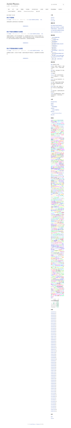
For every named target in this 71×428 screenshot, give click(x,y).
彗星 (62, 294)
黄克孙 (54, 148)
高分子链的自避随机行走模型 (15, 31)
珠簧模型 (52, 221)
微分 (62, 150)
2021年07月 (53, 326)
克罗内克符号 (60, 231)
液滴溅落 (61, 239)
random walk (59, 205)
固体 (62, 198)
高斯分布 (59, 149)
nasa (61, 275)
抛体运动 (58, 165)
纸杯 (52, 64)
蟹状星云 (56, 180)
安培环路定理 (55, 189)
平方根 (53, 212)
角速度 (56, 215)
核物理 (62, 295)
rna (51, 283)
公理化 (54, 233)
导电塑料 (55, 177)
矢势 (57, 237)
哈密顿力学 (54, 156)
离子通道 (58, 264)
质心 (56, 192)
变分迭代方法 (54, 268)
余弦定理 (58, 278)
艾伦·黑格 (57, 178)
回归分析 (53, 277)
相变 (60, 133)
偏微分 (53, 153)
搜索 (63, 4)
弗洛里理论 (57, 147)
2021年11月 (53, 321)
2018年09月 (53, 375)
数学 (62, 133)
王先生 (52, 93)
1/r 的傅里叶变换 (55, 39)
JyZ (51, 82)
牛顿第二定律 (55, 125)
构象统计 (55, 196)
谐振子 (55, 287)
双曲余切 (55, 184)
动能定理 (57, 293)
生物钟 (62, 274)
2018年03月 (53, 385)
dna (58, 203)
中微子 (59, 277)
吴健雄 (58, 268)
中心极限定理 (58, 276)
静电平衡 (57, 159)
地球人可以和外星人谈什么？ (56, 32)
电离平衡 (55, 160)
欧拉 (52, 183)
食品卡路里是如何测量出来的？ (58, 53)
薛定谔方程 (57, 186)
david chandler (58, 220)
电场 (52, 123)
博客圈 (22, 9)
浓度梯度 (56, 193)
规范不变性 (53, 238)
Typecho (52, 418)
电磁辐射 (61, 221)
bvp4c (54, 123)
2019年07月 (53, 359)
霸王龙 (58, 170)
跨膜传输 (55, 143)
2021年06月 (53, 328)
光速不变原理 (60, 180)
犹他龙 (61, 169)
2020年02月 (53, 347)
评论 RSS (52, 19)
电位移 (58, 187)
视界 (59, 281)
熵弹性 (60, 197)
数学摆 (53, 204)
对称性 (62, 122)
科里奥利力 (55, 228)
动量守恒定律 (58, 131)
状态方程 (57, 258)
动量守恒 (59, 229)
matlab (53, 122)
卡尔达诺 (60, 242)
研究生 (58, 254)
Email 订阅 (53, 20)
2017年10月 (53, 393)
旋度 (62, 138)
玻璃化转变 (59, 202)
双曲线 (62, 212)
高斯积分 (57, 140)
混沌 (54, 150)
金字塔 (54, 258)
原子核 (52, 296)
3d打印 (53, 286)
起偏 (62, 183)
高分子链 (59, 184)
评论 (41, 19)
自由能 (62, 134)
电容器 (61, 139)
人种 (56, 265)
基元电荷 (60, 245)
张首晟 (52, 275)
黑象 (54, 167)
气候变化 (54, 278)
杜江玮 (52, 86)
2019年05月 (53, 362)
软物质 (62, 202)
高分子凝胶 (59, 143)
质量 (56, 152)
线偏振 (59, 183)
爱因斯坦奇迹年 (54, 224)
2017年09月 (53, 394)
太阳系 (53, 295)
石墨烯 (58, 295)
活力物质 (52, 203)
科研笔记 (60, 9)
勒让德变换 (55, 260)
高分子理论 (53, 171)
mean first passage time (55, 175)
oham (63, 162)
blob (51, 248)
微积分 (58, 290)
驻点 (56, 239)
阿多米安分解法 (60, 120)
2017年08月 (53, 396)
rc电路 (53, 272)
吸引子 (55, 273)
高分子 (59, 142)
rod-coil (52, 196)
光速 (61, 281)
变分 (56, 153)
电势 (61, 132)
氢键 (53, 240)
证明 (52, 144)
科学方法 (56, 151)
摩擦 (63, 222)
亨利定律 (62, 219)
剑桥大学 (53, 239)
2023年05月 (53, 313)
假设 (58, 218)
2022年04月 (53, 316)
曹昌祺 (61, 293)
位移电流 (57, 188)
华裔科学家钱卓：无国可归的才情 (57, 28)
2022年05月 (53, 315)
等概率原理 (62, 251)
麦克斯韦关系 (60, 260)
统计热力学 (60, 255)
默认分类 (38, 11)
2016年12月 (53, 409)
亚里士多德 (59, 222)
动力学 (53, 152)
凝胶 (52, 166)
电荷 (55, 245)
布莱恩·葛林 (54, 266)
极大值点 (54, 225)
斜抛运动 (61, 140)
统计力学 (56, 203)
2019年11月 (53, 352)
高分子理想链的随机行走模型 (15, 48)
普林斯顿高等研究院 (59, 279)
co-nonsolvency (59, 241)
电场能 (52, 255)
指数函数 (55, 240)
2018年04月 (53, 383)
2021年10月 (53, 323)
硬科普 (47, 9)
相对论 (54, 144)
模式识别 (56, 207)
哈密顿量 (58, 156)
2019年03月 (53, 365)
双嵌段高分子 (55, 174)
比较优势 (59, 144)
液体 (62, 220)
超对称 (60, 254)
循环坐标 (56, 227)
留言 (17, 9)
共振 (56, 274)
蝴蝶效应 (58, 273)
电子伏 (58, 247)
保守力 (54, 166)
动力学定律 (59, 213)
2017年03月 (53, 404)
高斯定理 (61, 128)
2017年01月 (53, 407)
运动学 (62, 215)
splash (59, 239)
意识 (54, 249)
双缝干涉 (58, 152)
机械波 (59, 284)
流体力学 (60, 151)
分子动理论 (59, 294)
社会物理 (54, 264)
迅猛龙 (59, 169)
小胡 (52, 73)
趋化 (59, 194)
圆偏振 (57, 183)
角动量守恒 (57, 138)
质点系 (58, 153)
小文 (52, 90)
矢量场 (61, 156)
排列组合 (61, 148)
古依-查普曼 (58, 270)
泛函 (58, 228)
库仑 (57, 245)
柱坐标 (55, 241)
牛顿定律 (55, 290)
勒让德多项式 (61, 125)
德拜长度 (52, 237)
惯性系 (52, 284)
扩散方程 (59, 216)
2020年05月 (53, 342)
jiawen (52, 79)
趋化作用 (60, 193)
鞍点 (61, 225)
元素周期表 (53, 279)
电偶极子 (58, 132)
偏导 (58, 252)
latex (56, 123)
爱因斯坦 (52, 121)
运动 (54, 216)
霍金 (63, 161)
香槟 (57, 219)
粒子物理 (61, 252)
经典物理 (62, 149)
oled (54, 179)
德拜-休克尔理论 (60, 234)
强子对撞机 (60, 207)
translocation (60, 174)
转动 (57, 281)
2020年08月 (53, 341)
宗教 (61, 269)
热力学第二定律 (57, 251)
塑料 (56, 171)
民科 (52, 292)
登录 (52, 416)
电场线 (60, 246)
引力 (56, 139)
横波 (62, 284)
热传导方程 (55, 218)
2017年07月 (53, 398)
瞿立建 (10, 19)
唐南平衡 (54, 234)
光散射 (62, 240)
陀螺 (52, 278)
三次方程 (56, 242)
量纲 (52, 288)
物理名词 (59, 171)
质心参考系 (54, 285)
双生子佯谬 (55, 248)
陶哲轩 (52, 128)
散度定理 (60, 243)
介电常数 (60, 249)
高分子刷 (59, 123)
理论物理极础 (53, 9)
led (55, 179)
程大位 (52, 252)
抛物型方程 (60, 291)
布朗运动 (58, 292)
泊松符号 (59, 232)
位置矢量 (52, 215)
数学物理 (56, 231)
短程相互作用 (61, 206)
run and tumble (55, 194)
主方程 (52, 251)
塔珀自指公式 (55, 243)
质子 (63, 254)
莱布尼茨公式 (59, 266)
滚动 (56, 291)
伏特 (56, 247)
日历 (52, 297)
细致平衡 (59, 160)
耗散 (54, 192)
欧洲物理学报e (58, 201)
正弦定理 (62, 278)
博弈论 (62, 179)
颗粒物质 (58, 265)
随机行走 (59, 122)
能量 (60, 153)
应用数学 (52, 231)
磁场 (55, 237)
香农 (55, 293)
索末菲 (60, 162)
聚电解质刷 (55, 120)
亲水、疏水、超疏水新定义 (57, 58)
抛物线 (60, 212)
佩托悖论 (57, 288)
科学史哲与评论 (35, 9)
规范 (63, 237)
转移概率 (56, 250)
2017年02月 (53, 406)
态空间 (56, 213)
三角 (56, 150)
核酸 (63, 282)
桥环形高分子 (53, 195)
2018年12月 (53, 370)
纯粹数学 (61, 230)
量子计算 (58, 275)
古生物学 (55, 169)
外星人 (54, 292)
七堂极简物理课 (60, 224)
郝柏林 (59, 261)
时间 (56, 257)
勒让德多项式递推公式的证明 (57, 43)
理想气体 (54, 294)
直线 (57, 212)
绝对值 (59, 211)
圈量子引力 (59, 257)
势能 (62, 131)
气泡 (59, 219)
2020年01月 (53, 349)
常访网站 (27, 9)
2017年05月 (53, 401)
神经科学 (56, 249)
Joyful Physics (13, 4)
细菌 (52, 147)
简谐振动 (61, 196)
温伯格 (56, 122)
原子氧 (58, 221)
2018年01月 (53, 388)
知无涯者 (53, 131)
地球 (58, 196)
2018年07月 (53, 378)
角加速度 (59, 215)
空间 (57, 158)
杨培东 (56, 261)
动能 (54, 227)
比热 (63, 250)
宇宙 (63, 159)
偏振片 (54, 183)
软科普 (42, 9)
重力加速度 (57, 197)
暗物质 (62, 277)
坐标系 (62, 214)
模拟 (54, 201)
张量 (61, 292)
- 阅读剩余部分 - (26, 26)
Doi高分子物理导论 (11, 11)
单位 (53, 223)
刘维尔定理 (56, 157)
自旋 (62, 142)
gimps (52, 260)
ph (51, 240)
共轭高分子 (59, 177)
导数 (54, 128)
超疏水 (57, 133)
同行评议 (58, 210)
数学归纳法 (58, 233)
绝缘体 (58, 246)
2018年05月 (53, 381)
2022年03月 (53, 318)
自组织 (60, 274)
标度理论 (60, 129)
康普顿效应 (60, 287)
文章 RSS (52, 17)
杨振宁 (57, 142)
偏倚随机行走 (55, 129)
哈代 (60, 138)
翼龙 (56, 170)
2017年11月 (53, 391)
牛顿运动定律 (56, 223)
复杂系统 (53, 274)
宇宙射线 (60, 161)
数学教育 (58, 195)
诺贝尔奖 (59, 248)
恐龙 (53, 169)
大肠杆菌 (62, 194)
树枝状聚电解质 (60, 286)
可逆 (53, 214)
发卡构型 (61, 195)
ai (62, 291)
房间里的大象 (60, 167)
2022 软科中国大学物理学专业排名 (57, 30)
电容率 (60, 186)
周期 (56, 204)
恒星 (56, 295)
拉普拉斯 (57, 214)
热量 (53, 188)
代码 (61, 166)
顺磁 (57, 204)
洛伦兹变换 (56, 284)
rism (63, 220)
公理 (59, 179)
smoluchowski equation (59, 176)
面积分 (53, 247)
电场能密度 (56, 255)
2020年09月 (53, 339)
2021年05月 (53, 329)
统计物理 (57, 148)
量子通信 (56, 161)
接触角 (58, 267)
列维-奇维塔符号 (54, 232)
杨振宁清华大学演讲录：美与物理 (57, 27)
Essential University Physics (29, 11)
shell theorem (59, 198)
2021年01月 (53, 334)
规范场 (60, 238)
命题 (57, 179)
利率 (60, 214)
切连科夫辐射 (53, 165)
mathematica (53, 159)
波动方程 (52, 186)
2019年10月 (53, 354)
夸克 (54, 140)
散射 (63, 241)
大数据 (61, 273)
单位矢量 (61, 288)
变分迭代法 (62, 165)
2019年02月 (53, 367)
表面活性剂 (53, 220)
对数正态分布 (58, 256)
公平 (62, 256)
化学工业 (56, 263)
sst (52, 124)
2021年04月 (53, 331)
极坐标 (60, 150)
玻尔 (54, 161)
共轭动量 (55, 229)
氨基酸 (53, 283)
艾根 (56, 283)
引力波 (58, 130)
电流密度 (54, 281)
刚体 (54, 142)
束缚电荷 (54, 187)
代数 (61, 210)
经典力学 (52, 213)
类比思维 (62, 268)
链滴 (54, 147)
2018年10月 (53, 373)
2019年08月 (53, 357)
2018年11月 (53, 372)
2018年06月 (53, 380)
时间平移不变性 (57, 230)
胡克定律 (54, 185)
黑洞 (61, 263)
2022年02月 (53, 320)
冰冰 (52, 70)
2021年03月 (53, 333)
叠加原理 (54, 246)
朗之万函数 (59, 185)
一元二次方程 (55, 211)
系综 (61, 290)
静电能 (59, 139)
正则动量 (57, 238)
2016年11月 (53, 411)
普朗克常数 (61, 223)
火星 (56, 286)
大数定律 (53, 276)
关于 (13, 9)
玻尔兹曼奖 (54, 202)
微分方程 (61, 141)
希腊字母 (52, 242)
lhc (63, 207)
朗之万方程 (59, 272)
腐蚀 (55, 221)
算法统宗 (55, 252)
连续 (52, 216)
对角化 (58, 259)
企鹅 (52, 207)
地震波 (61, 265)
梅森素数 (62, 259)
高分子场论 (62, 170)
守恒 (52, 150)
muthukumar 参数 (60, 236)
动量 (59, 263)
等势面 (52, 160)
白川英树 (53, 178)
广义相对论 (53, 162)
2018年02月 (53, 386)
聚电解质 (60, 157)
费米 (63, 287)
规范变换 (60, 237)
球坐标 (52, 241)
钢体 (54, 282)
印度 (59, 158)
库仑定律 (54, 130)
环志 (54, 207)
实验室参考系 (59, 285)
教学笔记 (19, 11)
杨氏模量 (58, 283)
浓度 (54, 193)
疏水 (56, 267)
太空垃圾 (55, 222)
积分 (60, 130)
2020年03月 (53, 346)
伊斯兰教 (53, 270)
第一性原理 (53, 269)
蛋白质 (60, 282)
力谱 (53, 184)
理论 (60, 218)
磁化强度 (60, 204)
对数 (52, 211)
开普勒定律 (54, 158)
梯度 (54, 124)
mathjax (58, 166)
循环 (55, 214)
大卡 (55, 188)
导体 (54, 139)
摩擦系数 (60, 189)
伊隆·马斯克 (57, 269)
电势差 (60, 159)
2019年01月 (53, 368)
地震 (58, 162)
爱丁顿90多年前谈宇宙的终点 (56, 25)
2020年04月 (53, 344)
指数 (63, 210)
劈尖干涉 (62, 283)
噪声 (55, 272)
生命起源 (57, 282)
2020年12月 (53, 336)
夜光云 (59, 240)
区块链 (55, 275)
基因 (56, 162)
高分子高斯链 (10, 17)
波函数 (62, 185)
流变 (52, 263)
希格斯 (57, 277)
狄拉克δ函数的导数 (55, 37)
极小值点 (58, 225)
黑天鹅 (56, 167)
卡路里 (60, 187)
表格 (60, 168)
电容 (55, 134)
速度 (57, 150)
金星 (53, 293)
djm (56, 166)
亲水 (54, 267)
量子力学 (57, 128)
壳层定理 (54, 198)
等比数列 (61, 203)
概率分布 (55, 205)
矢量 (52, 120)
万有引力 (59, 121)
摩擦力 (56, 121)
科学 (63, 143)
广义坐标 (61, 228)
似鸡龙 (53, 170)
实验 (62, 218)
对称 (62, 232)
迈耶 (60, 295)
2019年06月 (53, 360)
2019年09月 (53, 355)
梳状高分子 (62, 247)
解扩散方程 (54, 48)
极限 (56, 216)
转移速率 (60, 250)
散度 (55, 132)
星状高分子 (59, 134)
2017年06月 (53, 399)
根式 (56, 212)
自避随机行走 (56, 206)
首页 (9, 9)
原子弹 (54, 288)
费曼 (56, 144)
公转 (54, 263)
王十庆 (62, 261)
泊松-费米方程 (56, 141)
